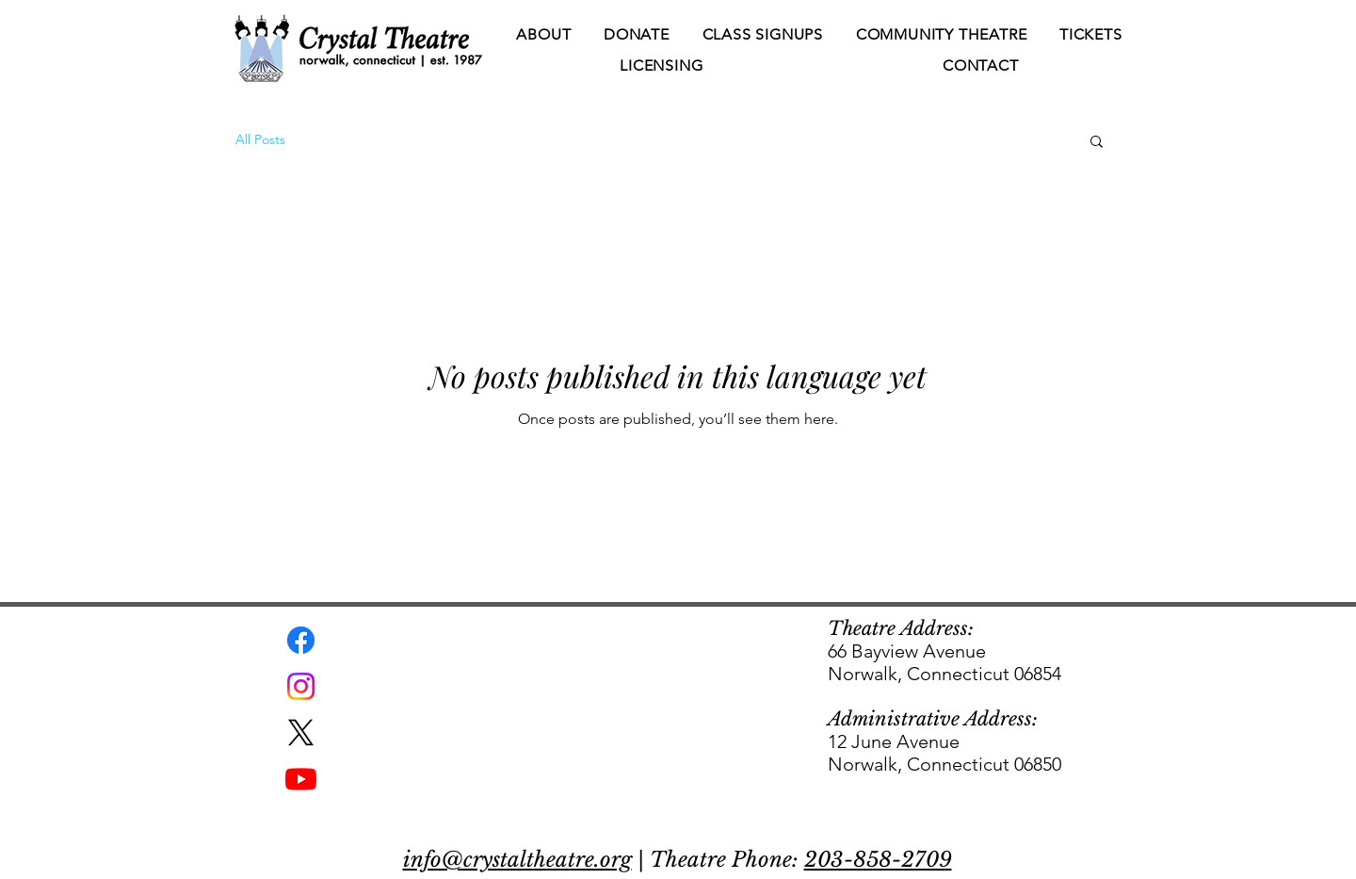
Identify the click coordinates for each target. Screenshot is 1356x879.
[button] (544, 35)
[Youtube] (300, 778)
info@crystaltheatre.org (517, 859)
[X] (300, 732)
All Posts (260, 139)
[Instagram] (300, 686)
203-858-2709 (878, 859)
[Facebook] (300, 640)
